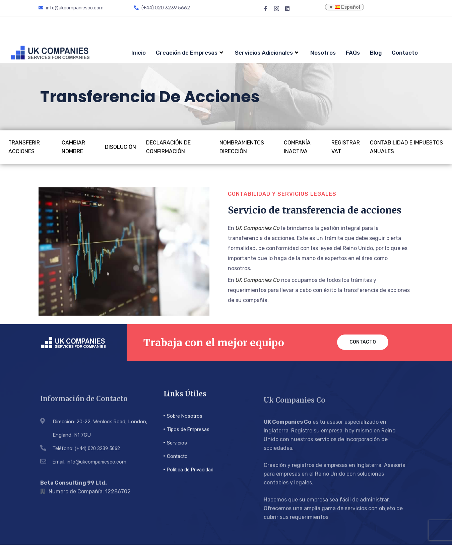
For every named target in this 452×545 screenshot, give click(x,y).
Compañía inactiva (297, 121)
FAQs (353, 27)
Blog (376, 27)
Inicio (138, 27)
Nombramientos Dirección (241, 121)
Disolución (120, 121)
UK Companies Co (258, 202)
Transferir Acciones (24, 121)
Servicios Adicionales (267, 27)
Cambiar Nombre (73, 121)
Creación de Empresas (190, 27)
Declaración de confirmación (168, 121)
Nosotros (323, 27)
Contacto (405, 27)
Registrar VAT (345, 121)
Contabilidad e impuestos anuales (406, 121)
